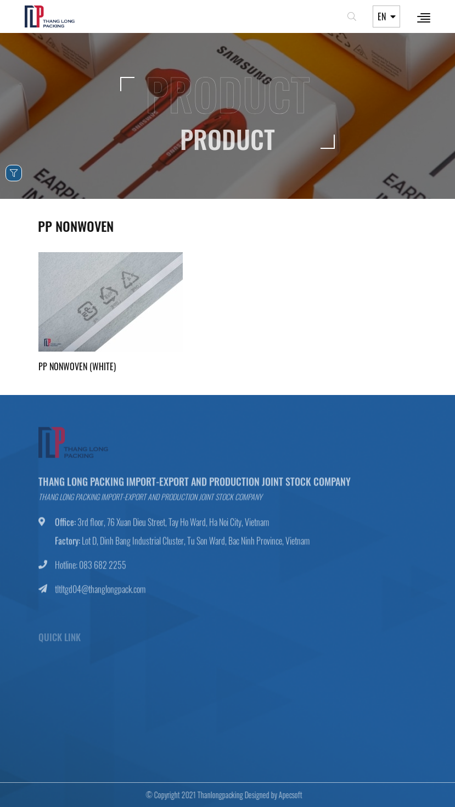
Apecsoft (287, 794)
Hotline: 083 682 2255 (90, 568)
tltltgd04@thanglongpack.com (100, 592)
